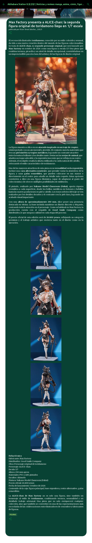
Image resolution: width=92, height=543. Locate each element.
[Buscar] (88, 4)
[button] (10, 33)
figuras (13, 514)
